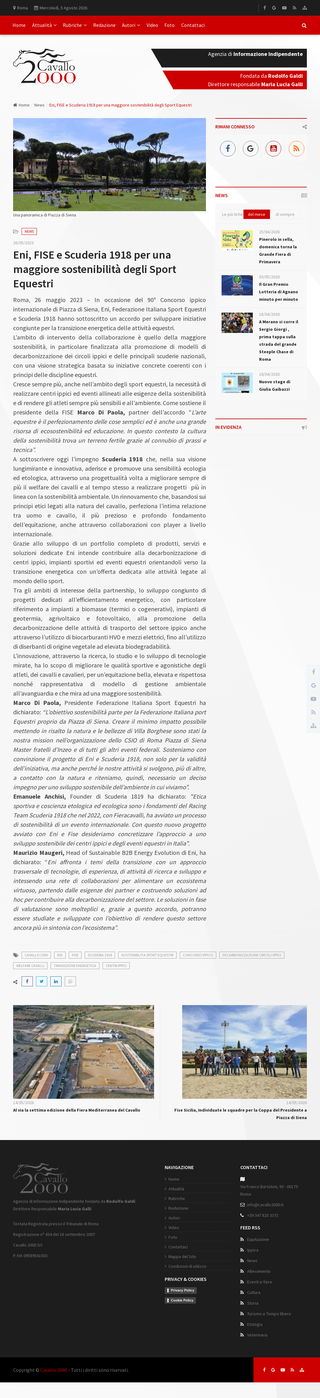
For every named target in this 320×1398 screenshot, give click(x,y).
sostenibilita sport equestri (147, 955)
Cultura (253, 1292)
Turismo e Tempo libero (269, 1313)
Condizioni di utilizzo (187, 1266)
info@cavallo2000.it (265, 1204)
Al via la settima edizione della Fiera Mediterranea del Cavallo (76, 1110)
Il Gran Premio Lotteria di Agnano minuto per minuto (278, 291)
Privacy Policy (182, 1290)
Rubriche (75, 25)
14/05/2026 (23, 1102)
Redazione (104, 25)
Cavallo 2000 (53, 1370)
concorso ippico (198, 955)
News (39, 105)
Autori (131, 25)
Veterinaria (257, 1335)
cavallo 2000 (36, 955)
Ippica (252, 1250)
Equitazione (258, 1239)
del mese (256, 214)
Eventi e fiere (259, 1282)
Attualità (44, 25)
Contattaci (193, 25)
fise (75, 955)
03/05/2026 (269, 277)
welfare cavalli (30, 965)
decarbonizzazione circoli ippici (251, 955)
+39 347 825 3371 (262, 1215)
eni (59, 955)
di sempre (285, 214)
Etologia (254, 1324)
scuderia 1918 (100, 955)
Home (19, 25)
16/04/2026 (269, 374)
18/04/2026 (269, 314)
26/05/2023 (23, 242)
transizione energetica (75, 965)
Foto (169, 25)
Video (152, 25)
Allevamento (259, 1271)
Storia (252, 1303)
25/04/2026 (269, 232)
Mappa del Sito (182, 1256)
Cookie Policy (182, 1300)
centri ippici (116, 965)
